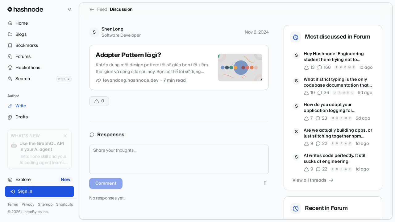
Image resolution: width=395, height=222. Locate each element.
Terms (12, 204)
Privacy (28, 204)
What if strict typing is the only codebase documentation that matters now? (336, 83)
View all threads (313, 180)
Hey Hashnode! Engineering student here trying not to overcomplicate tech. (334, 57)
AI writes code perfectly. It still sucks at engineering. (335, 159)
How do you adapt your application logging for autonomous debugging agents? (338, 108)
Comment (105, 183)
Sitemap (45, 204)
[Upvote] (99, 101)
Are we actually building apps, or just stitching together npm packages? (338, 134)
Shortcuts (64, 204)
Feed (98, 9)
